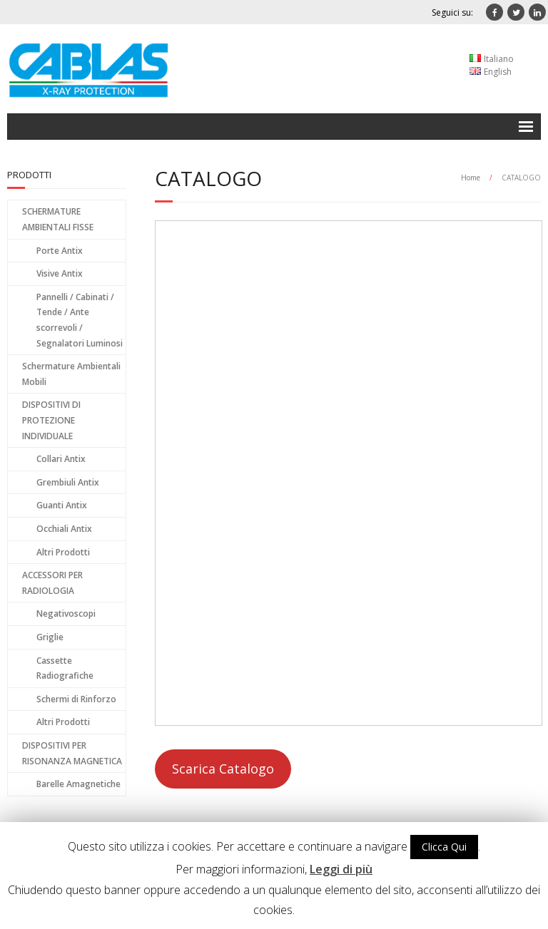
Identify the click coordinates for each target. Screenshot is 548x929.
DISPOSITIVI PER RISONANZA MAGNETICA (72, 753)
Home (470, 178)
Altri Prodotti (63, 552)
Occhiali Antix (64, 529)
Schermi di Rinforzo (76, 699)
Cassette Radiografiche (64, 668)
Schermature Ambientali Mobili (71, 374)
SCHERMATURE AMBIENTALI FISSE (57, 219)
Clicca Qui (444, 846)
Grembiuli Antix (67, 482)
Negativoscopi (66, 613)
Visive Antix (59, 273)
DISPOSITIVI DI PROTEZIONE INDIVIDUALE (51, 420)
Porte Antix (59, 251)
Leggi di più (341, 869)
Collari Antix (61, 459)
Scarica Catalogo (223, 768)
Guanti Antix (61, 505)
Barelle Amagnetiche (78, 784)
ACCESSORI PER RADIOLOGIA (52, 583)
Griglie (50, 637)
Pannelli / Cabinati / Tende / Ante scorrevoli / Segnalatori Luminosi (79, 320)
